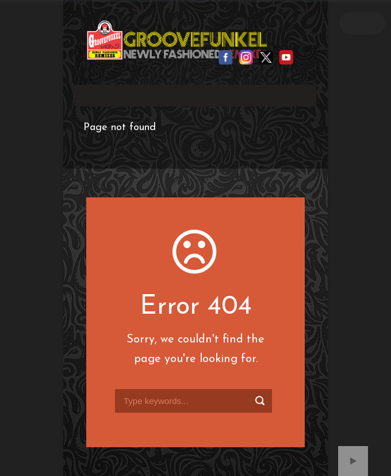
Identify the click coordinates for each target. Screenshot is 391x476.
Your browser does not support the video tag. (195, 93)
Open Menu (362, 23)
